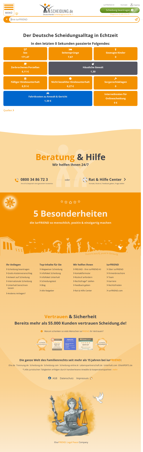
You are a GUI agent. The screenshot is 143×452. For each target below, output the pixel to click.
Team (111, 277)
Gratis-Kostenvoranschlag (20, 273)
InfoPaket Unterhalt (50, 277)
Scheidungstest (48, 281)
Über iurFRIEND (115, 269)
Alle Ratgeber (47, 290)
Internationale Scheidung (20, 281)
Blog (43, 285)
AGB (55, 378)
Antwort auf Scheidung (19, 277)
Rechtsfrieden (115, 285)
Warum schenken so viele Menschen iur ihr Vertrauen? (72, 331)
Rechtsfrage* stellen (84, 281)
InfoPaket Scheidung (51, 273)
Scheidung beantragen (18, 269)
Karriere (112, 281)
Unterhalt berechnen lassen (18, 286)
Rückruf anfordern (83, 277)
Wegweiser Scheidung (51, 269)
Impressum (82, 378)
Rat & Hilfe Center (83, 290)
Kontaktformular (82, 273)
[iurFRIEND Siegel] (42, 344)
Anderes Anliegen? (17, 293)
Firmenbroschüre (116, 273)
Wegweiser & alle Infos (119, 14)
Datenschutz (67, 378)
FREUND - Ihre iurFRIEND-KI (88, 269)
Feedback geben (82, 285)
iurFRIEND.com (115, 290)
